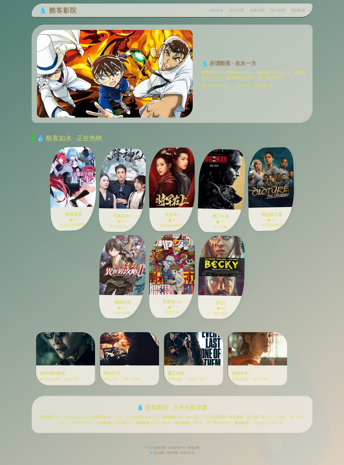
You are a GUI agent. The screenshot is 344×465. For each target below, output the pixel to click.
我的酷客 (298, 10)
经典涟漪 (257, 10)
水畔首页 (216, 10)
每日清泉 (278, 10)
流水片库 (236, 10)
